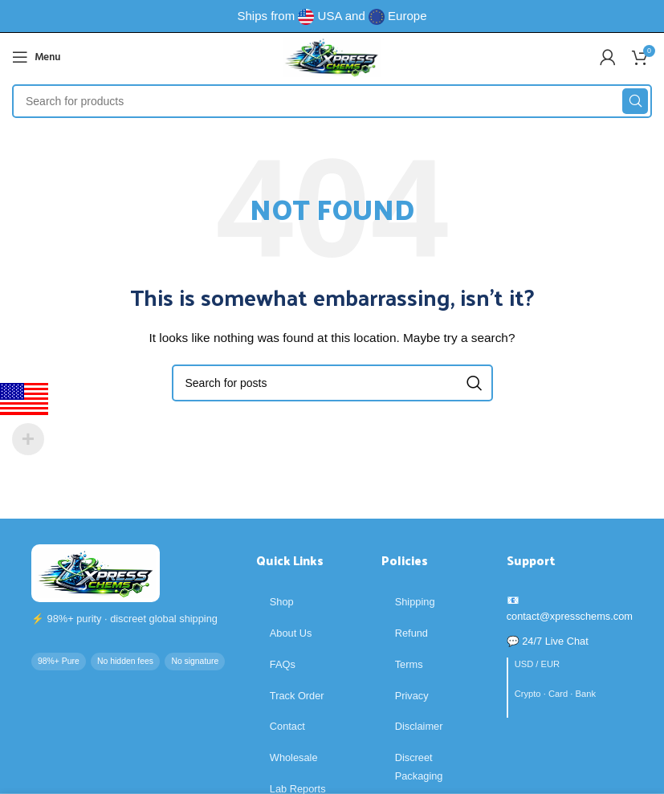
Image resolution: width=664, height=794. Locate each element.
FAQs (282, 664)
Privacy (412, 696)
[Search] (332, 101)
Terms (409, 664)
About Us (291, 633)
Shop (282, 602)
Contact (287, 726)
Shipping (415, 602)
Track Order (297, 696)
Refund (411, 633)
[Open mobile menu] (36, 57)
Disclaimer (419, 726)
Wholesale (294, 757)
